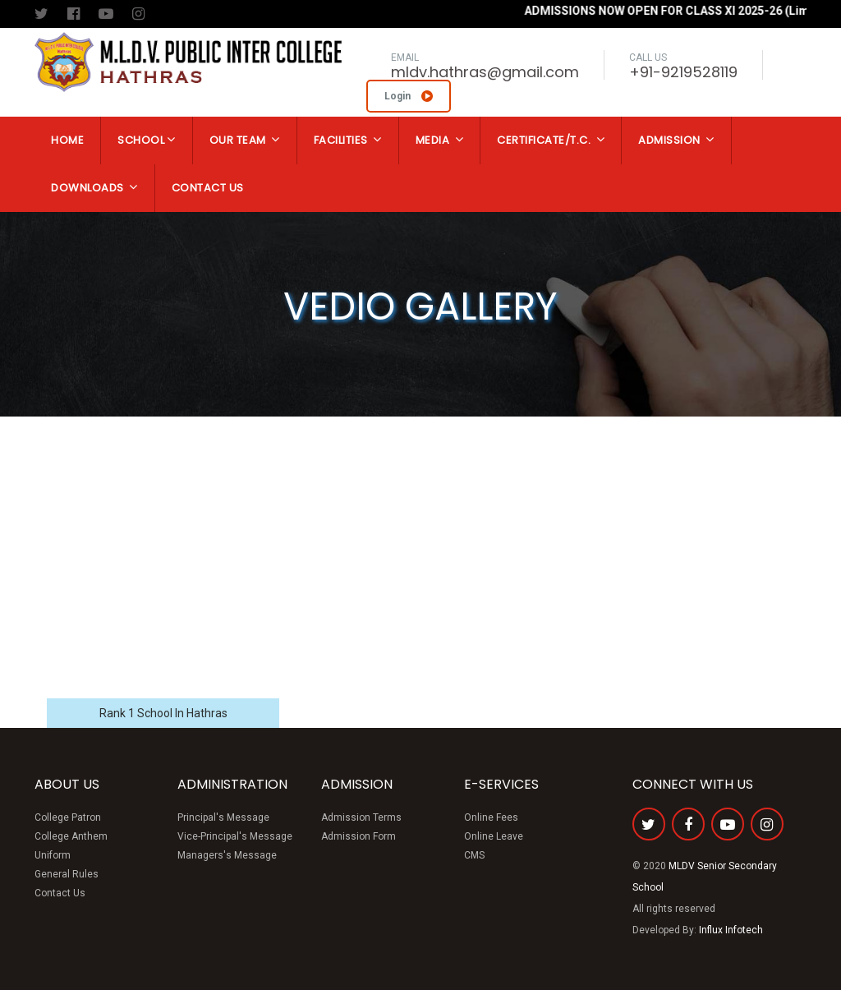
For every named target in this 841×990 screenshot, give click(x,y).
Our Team (244, 140)
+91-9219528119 (683, 72)
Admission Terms (361, 817)
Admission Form (358, 836)
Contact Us (208, 188)
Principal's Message (223, 817)
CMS (474, 855)
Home (67, 140)
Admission (676, 140)
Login (408, 96)
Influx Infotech (731, 930)
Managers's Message (227, 855)
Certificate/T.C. (550, 140)
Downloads (94, 188)
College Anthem (71, 836)
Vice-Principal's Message (234, 836)
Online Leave (493, 836)
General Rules (66, 874)
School (146, 140)
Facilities (348, 140)
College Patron (67, 817)
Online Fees (491, 817)
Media (440, 140)
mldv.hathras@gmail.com (485, 72)
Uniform (52, 855)
